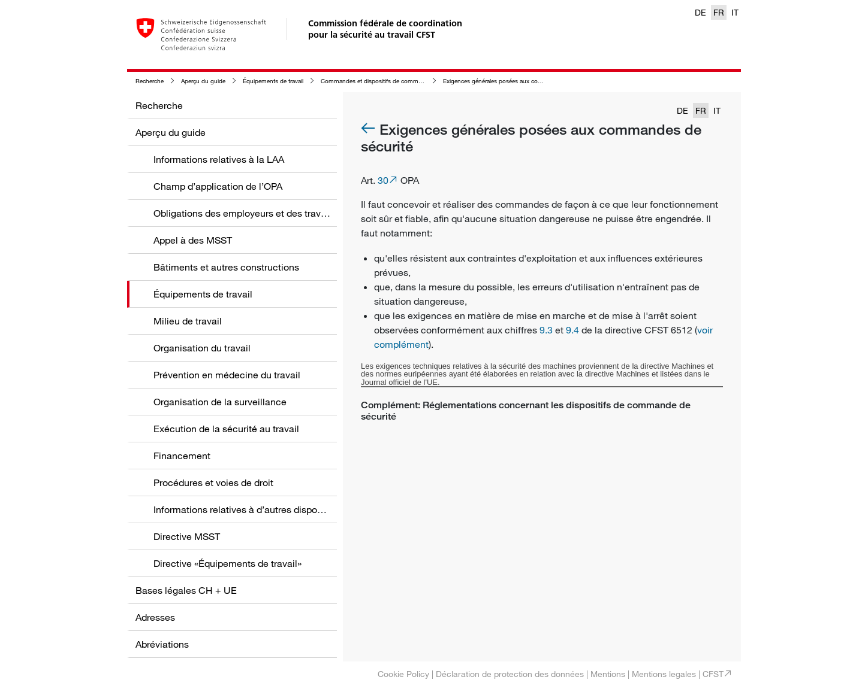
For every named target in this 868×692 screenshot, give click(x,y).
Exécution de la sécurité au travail (226, 429)
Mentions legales (664, 674)
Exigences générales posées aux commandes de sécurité (519, 81)
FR (718, 12)
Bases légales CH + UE (186, 590)
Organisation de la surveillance (220, 402)
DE (700, 12)
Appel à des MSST (192, 240)
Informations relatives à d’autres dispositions (249, 509)
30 (383, 180)
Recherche (149, 81)
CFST (713, 674)
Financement (181, 456)
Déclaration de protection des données (510, 674)
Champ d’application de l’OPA (217, 186)
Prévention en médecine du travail (226, 375)
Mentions (607, 674)
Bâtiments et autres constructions (226, 267)
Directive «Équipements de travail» (227, 563)
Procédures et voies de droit (213, 482)
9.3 (546, 330)
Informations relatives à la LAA (218, 159)
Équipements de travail (273, 81)
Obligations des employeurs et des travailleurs (252, 213)
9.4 (572, 330)
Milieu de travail (187, 321)
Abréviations (162, 644)
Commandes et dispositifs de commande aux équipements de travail (413, 81)
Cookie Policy (403, 674)
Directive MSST (186, 536)
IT (735, 12)
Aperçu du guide (203, 81)
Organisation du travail (202, 348)
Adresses (155, 617)
